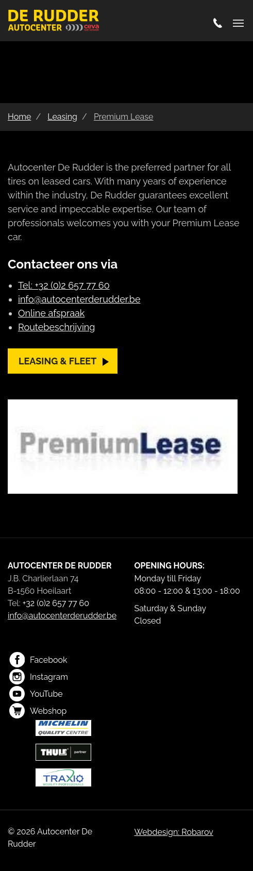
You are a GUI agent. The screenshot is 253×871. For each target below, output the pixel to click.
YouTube (36, 693)
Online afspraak (51, 313)
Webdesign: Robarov (173, 832)
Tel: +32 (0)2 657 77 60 (64, 285)
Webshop (37, 710)
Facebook (38, 659)
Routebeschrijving (56, 327)
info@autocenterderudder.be (79, 299)
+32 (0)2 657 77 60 (56, 603)
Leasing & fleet (57, 361)
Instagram (38, 676)
